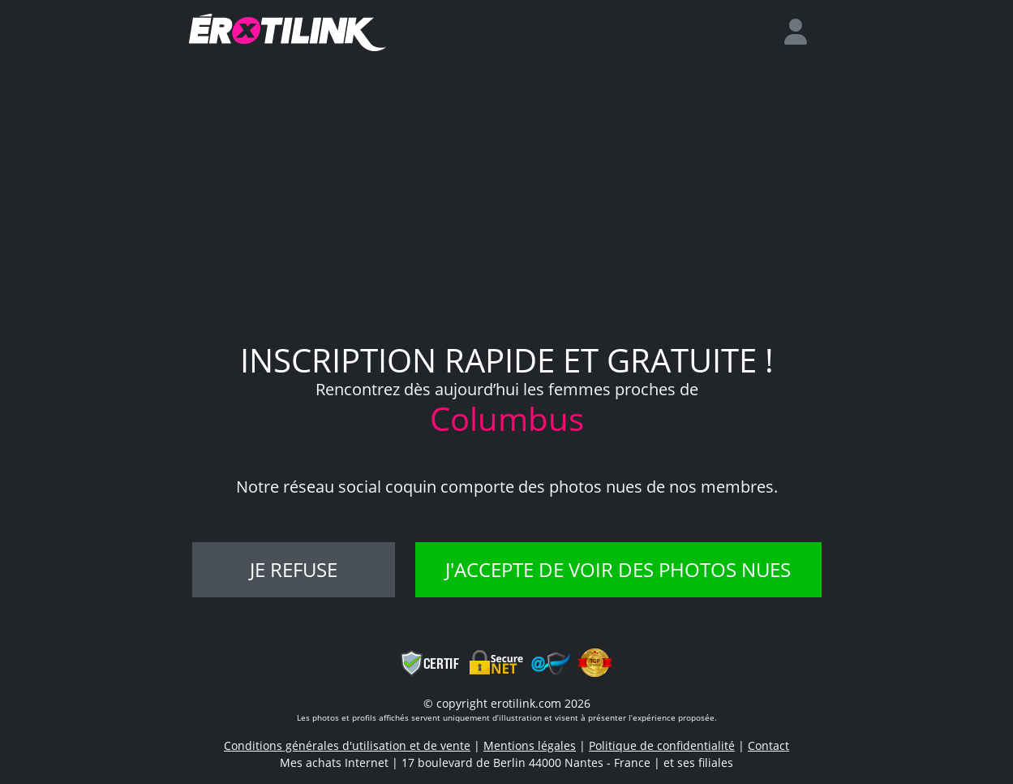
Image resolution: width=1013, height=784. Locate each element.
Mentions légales (529, 745)
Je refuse (293, 569)
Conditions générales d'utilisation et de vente (347, 745)
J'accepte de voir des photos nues (618, 569)
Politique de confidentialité (662, 745)
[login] (802, 32)
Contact (768, 745)
